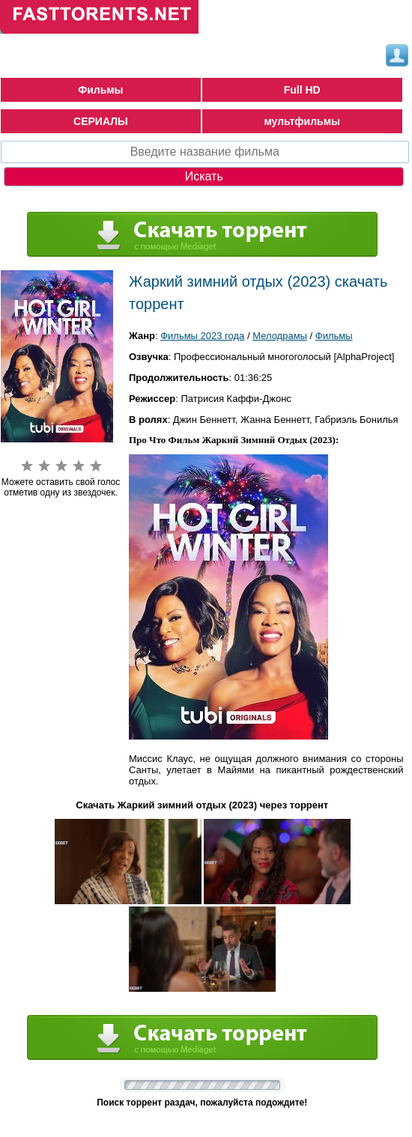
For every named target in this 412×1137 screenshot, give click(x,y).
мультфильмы (302, 121)
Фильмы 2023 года (202, 335)
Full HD (302, 90)
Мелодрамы (279, 335)
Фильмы (100, 90)
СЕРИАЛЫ (100, 121)
